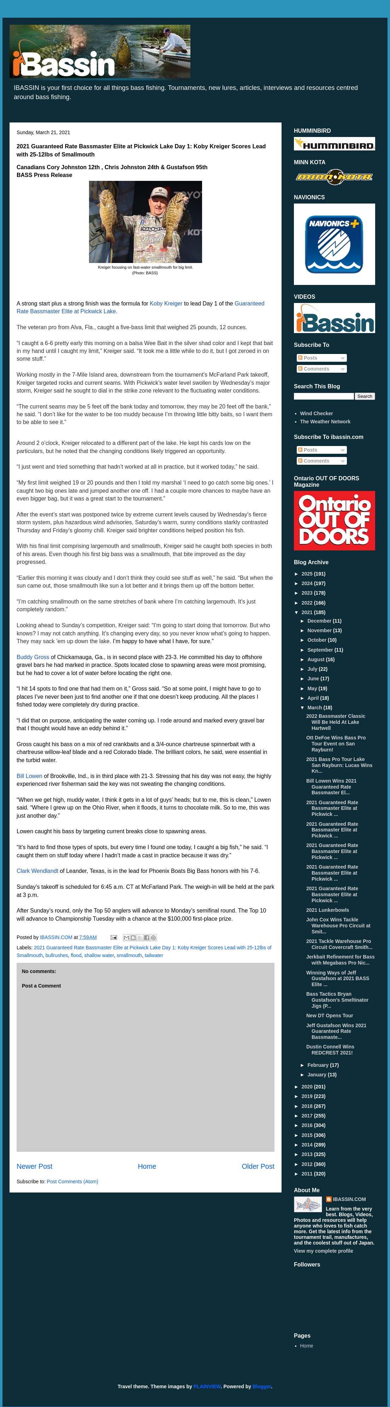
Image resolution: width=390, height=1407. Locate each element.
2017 (308, 1116)
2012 (308, 1164)
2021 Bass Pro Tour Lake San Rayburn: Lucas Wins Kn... (339, 765)
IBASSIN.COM (57, 937)
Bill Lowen (29, 776)
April (313, 698)
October (317, 640)
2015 (308, 1135)
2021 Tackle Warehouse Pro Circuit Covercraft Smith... (339, 944)
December (320, 621)
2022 (308, 603)
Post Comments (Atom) (72, 1181)
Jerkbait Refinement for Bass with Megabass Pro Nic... (340, 960)
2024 (308, 583)
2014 (308, 1145)
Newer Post (34, 1166)
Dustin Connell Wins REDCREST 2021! (330, 1050)
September (320, 650)
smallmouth (129, 955)
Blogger (262, 1386)
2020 (308, 1086)
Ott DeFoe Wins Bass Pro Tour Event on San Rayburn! (336, 744)
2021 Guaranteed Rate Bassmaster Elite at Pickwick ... (332, 808)
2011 (308, 1174)
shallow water (99, 955)
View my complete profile (323, 1251)
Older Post (258, 1166)
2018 (308, 1106)
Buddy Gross (33, 657)
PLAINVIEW (207, 1386)
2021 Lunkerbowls (327, 910)
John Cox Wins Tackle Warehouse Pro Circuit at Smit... (338, 925)
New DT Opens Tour (329, 1015)
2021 (308, 612)
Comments (313, 369)
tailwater (154, 955)
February (318, 1065)
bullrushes (57, 955)
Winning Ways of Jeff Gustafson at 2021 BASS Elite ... (337, 979)
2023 (308, 593)
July (313, 669)
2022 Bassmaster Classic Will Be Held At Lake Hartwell (335, 722)
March (315, 707)
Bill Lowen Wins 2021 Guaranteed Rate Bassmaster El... (331, 787)
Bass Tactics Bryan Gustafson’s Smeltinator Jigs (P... (337, 1000)
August (316, 659)
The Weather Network (325, 421)
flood (76, 955)
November (320, 630)
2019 (308, 1096)
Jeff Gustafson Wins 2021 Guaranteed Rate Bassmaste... (336, 1031)
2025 (308, 574)
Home (147, 1166)
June (313, 678)
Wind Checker (316, 413)
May (312, 688)
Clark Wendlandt (37, 871)
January (317, 1074)
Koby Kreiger (166, 304)
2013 (308, 1154)
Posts (307, 358)
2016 (308, 1125)
